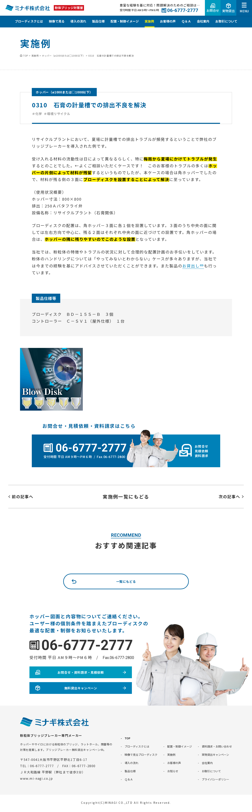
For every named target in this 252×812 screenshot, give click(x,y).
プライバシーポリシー (215, 779)
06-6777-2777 (87, 645)
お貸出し (191, 266)
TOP (127, 738)
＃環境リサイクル (57, 113)
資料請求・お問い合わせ (217, 746)
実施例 (149, 21)
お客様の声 (168, 21)
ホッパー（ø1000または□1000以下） (64, 92)
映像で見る (57, 21)
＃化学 (37, 113)
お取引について (226, 21)
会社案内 (203, 21)
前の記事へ (22, 496)
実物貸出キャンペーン (215, 755)
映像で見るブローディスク (141, 755)
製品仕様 (98, 21)
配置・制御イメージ (124, 21)
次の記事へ (229, 496)
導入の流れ (78, 21)
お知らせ (172, 771)
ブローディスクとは (29, 21)
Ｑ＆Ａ (186, 21)
